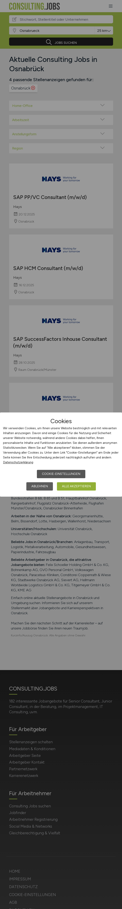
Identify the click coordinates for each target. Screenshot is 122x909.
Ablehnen (39, 486)
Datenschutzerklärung (18, 462)
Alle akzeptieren (76, 486)
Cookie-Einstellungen (61, 474)
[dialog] (61, 454)
